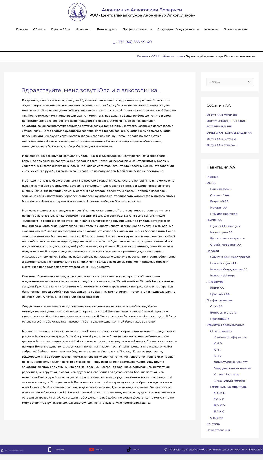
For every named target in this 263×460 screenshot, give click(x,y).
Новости (82, 29)
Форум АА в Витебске (222, 144)
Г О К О (219, 405)
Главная (22, 29)
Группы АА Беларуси (225, 231)
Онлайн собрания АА (225, 250)
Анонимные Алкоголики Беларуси (142, 9)
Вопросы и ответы (223, 318)
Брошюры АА (220, 300)
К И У (217, 355)
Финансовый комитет (229, 386)
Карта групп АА (221, 238)
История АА (218, 213)
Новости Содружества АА (228, 275)
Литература (105, 29)
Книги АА (217, 294)
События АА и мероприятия (230, 263)
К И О (218, 349)
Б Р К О (219, 417)
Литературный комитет (230, 368)
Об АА (37, 29)
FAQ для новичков (223, 219)
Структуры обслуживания (176, 29)
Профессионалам (136, 29)
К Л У (217, 362)
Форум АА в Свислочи (223, 150)
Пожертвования (235, 29)
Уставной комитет (227, 380)
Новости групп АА (223, 269)
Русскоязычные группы (227, 244)
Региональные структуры (228, 393)
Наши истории (220, 194)
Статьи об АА (219, 200)
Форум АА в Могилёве (223, 115)
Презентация (219, 324)
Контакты (211, 29)
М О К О (219, 399)
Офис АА (216, 423)
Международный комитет (232, 374)
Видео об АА (219, 207)
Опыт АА (216, 312)
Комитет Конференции (230, 343)
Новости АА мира (222, 281)
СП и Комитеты (221, 337)
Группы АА (59, 29)
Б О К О (219, 411)
